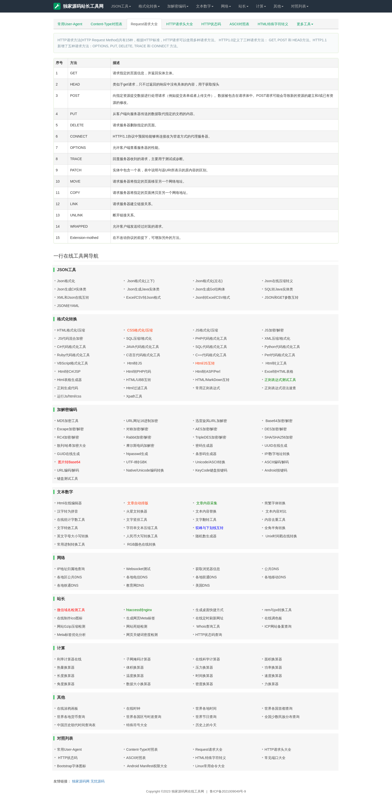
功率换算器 (273, 667)
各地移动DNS (275, 577)
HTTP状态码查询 (209, 635)
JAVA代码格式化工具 (142, 347)
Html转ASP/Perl (208, 371)
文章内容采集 (207, 503)
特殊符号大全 (136, 725)
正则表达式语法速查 (280, 388)
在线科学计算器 (208, 659)
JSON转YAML (68, 306)
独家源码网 (81, 781)
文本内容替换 (206, 511)
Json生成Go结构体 (210, 289)
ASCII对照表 (239, 24)
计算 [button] (261, 6)
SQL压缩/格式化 (139, 338)
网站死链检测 (136, 626)
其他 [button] (279, 6)
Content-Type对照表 (106, 24)
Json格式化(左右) (209, 281)
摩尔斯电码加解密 (140, 446)
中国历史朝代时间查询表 (76, 725)
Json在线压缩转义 (278, 281)
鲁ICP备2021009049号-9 (228, 791)
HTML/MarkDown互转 (213, 380)
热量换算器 (65, 667)
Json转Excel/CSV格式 (213, 297)
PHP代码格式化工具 (211, 338)
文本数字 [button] (205, 6)
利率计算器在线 (69, 659)
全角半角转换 (275, 528)
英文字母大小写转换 (72, 536)
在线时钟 (133, 708)
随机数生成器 (206, 536)
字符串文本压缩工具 (142, 528)
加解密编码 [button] (177, 6)
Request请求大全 (144, 24)
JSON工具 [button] (121, 6)
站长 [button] (243, 6)
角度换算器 (65, 684)
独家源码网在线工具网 (188, 791)
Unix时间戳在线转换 (280, 536)
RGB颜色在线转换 (141, 544)
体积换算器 (135, 667)
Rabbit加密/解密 (138, 437)
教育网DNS (135, 585)
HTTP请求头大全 (179, 24)
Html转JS (134, 363)
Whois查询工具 (208, 626)
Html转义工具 (275, 363)
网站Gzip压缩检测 (71, 626)
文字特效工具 (67, 528)
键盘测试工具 (67, 479)
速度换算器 (273, 676)
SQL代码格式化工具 (211, 347)
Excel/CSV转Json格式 (143, 297)
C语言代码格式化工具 (143, 355)
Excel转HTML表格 (278, 371)
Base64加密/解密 (278, 421)
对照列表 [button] (299, 6)
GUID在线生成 (68, 454)
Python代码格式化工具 (282, 347)
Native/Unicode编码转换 (145, 470)
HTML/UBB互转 (138, 380)
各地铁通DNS (67, 585)
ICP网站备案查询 (277, 626)
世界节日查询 (206, 717)
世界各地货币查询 (71, 717)
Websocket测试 (138, 569)
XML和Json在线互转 (73, 297)
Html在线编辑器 (69, 503)
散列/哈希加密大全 (71, 446)
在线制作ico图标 (69, 618)
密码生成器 (204, 446)
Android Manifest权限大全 (146, 766)
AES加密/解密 (207, 429)
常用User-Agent (70, 24)
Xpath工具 (134, 396)
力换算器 (271, 684)
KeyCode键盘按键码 (212, 470)
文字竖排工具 (136, 520)
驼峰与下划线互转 (210, 528)
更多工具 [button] (305, 24)
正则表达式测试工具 (280, 380)
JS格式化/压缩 (207, 330)
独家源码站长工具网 (79, 6)
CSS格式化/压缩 (139, 330)
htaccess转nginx (139, 610)
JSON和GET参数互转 (281, 297)
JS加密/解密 (274, 330)
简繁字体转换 (275, 503)
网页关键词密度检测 (142, 635)
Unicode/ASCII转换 (211, 462)
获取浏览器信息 (208, 569)
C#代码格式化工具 (71, 347)
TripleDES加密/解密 (211, 437)
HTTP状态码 (211, 24)
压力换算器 (204, 667)
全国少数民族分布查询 (282, 717)
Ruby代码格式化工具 (73, 355)
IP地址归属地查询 (71, 569)
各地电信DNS (137, 577)
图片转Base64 (68, 462)
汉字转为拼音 (67, 511)
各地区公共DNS (69, 577)
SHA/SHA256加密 (278, 437)
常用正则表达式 (208, 388)
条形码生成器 (206, 454)
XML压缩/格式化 (277, 338)
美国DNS (203, 585)
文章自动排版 (137, 503)
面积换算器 (273, 659)
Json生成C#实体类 (71, 289)
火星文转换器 (136, 511)
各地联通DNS (206, 577)
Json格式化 (66, 281)
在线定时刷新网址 (210, 618)
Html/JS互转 (205, 363)
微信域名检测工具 (71, 610)
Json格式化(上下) (140, 281)
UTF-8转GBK (136, 462)
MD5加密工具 (67, 421)
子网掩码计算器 (138, 659)
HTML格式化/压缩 (71, 330)
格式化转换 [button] (149, 6)
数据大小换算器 (138, 684)
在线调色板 (273, 618)
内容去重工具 (275, 520)
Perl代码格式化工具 (279, 355)
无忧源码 (97, 781)
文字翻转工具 (206, 520)
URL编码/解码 (68, 470)
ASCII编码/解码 (276, 462)
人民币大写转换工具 (142, 536)
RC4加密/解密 (68, 437)
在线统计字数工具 (71, 520)
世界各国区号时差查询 (143, 717)
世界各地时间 (206, 708)
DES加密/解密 (275, 429)
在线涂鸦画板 (67, 708)
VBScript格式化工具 (72, 363)
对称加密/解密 (137, 429)
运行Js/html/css (69, 396)
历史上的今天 (206, 725)
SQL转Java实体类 (278, 289)
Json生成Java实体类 (143, 289)
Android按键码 (275, 470)
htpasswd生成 (137, 454)
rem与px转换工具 (278, 610)
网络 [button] (226, 6)
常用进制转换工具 (71, 544)
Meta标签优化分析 (71, 635)
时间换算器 (204, 676)
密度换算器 (204, 684)
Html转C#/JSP (68, 371)
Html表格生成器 (69, 380)
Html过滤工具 (137, 388)
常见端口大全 (275, 758)
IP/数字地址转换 (277, 454)
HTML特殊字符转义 (273, 24)
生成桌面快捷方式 (210, 610)
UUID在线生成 (275, 446)
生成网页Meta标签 (140, 618)
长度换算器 (65, 676)
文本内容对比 (275, 511)
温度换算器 (135, 676)
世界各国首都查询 (278, 708)
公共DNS (271, 569)
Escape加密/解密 (70, 429)
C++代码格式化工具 (211, 355)
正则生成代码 (67, 388)
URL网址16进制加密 (142, 421)
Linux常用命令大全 (210, 766)
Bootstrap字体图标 (71, 766)
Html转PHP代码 (138, 371)
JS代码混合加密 (70, 338)
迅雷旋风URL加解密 (211, 421)
